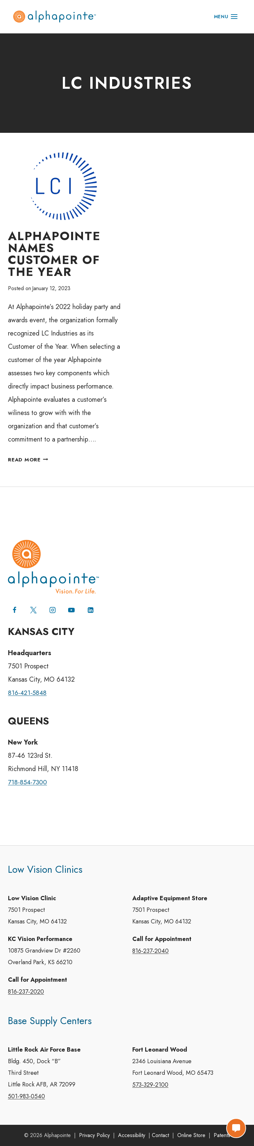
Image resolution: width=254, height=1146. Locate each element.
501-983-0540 (26, 1096)
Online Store (191, 1135)
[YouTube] (72, 606)
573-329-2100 (150, 1084)
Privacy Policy (94, 1135)
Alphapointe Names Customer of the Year (54, 254)
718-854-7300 (28, 778)
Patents (222, 1135)
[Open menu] (226, 16)
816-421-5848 (28, 689)
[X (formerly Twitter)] (33, 606)
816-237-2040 (150, 948)
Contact (160, 1135)
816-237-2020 (26, 990)
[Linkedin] (91, 606)
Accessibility (131, 1135)
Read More (29, 460)
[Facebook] (14, 606)
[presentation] (64, 186)
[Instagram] (53, 606)
